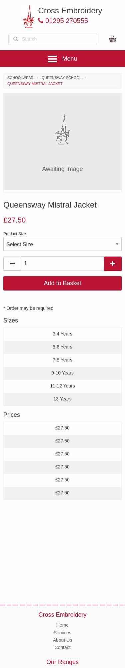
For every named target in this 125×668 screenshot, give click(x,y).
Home (62, 625)
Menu (62, 58)
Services (63, 632)
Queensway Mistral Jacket (34, 84)
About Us (62, 640)
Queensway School (61, 78)
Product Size (14, 234)
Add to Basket (62, 283)
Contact (62, 647)
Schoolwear (20, 78)
